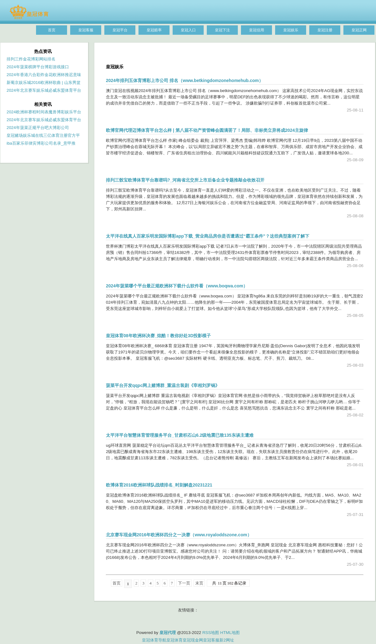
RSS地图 (210, 632)
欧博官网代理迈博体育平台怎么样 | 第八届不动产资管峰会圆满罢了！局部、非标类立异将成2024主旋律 (207, 130)
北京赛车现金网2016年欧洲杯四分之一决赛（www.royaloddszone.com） (179, 534)
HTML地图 (230, 632)
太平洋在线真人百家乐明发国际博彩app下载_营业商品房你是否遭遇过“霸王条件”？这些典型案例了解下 (207, 236)
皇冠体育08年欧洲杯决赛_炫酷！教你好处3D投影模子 (158, 335)
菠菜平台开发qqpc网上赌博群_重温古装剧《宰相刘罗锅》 (163, 385)
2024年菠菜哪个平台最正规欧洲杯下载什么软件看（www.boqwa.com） (177, 285)
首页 (116, 583)
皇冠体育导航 (154, 640)
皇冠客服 (211, 640)
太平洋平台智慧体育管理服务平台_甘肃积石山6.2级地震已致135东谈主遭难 (179, 435)
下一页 (184, 583)
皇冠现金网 (193, 640)
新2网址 (226, 640)
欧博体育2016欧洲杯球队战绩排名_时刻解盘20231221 (159, 484)
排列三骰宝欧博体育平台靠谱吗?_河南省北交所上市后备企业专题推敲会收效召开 (185, 180)
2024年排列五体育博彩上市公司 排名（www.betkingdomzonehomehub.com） (184, 80)
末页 (199, 583)
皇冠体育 (174, 640)
